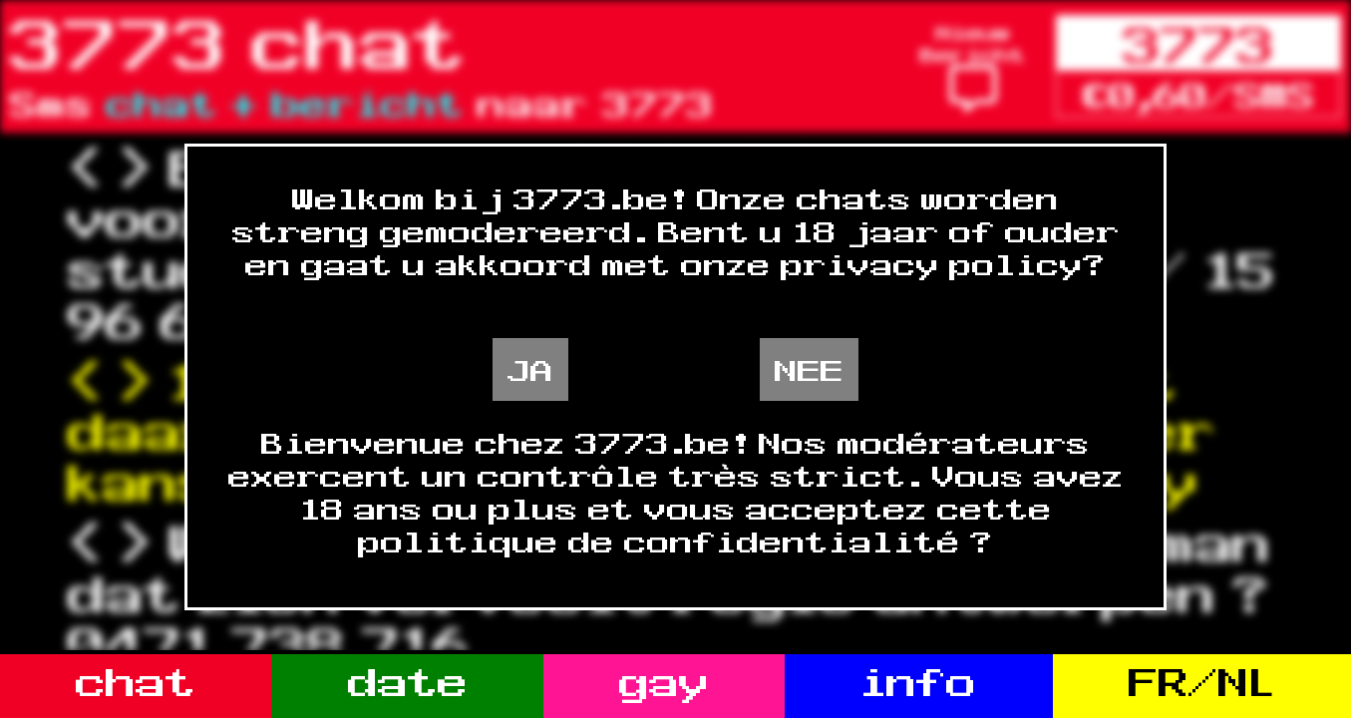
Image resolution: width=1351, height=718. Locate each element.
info (918, 681)
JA (530, 369)
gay (664, 681)
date (408, 681)
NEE (809, 369)
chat (135, 681)
